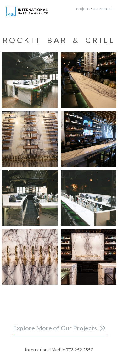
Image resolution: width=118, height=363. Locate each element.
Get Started (102, 8)
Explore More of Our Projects (55, 328)
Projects (83, 8)
